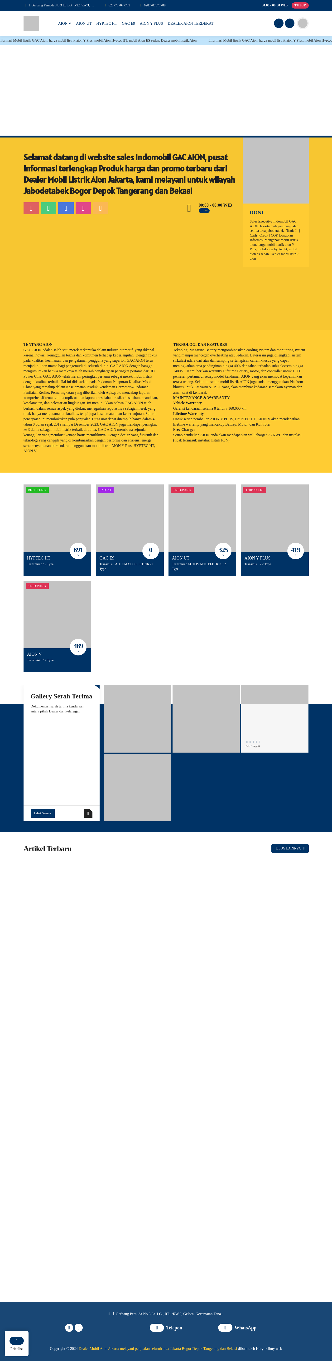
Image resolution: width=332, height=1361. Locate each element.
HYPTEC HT (39, 558)
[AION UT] (202, 518)
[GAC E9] (130, 518)
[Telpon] (116, 5)
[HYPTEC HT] (57, 518)
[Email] (100, 208)
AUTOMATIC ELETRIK (132, 564)
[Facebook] (278, 24)
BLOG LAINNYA (291, 848)
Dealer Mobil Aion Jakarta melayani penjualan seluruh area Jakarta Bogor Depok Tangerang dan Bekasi (158, 1349)
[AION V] (57, 614)
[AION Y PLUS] (275, 518)
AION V (34, 654)
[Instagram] (289, 24)
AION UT (181, 558)
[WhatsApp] (152, 5)
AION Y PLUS (258, 558)
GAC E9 (107, 558)
